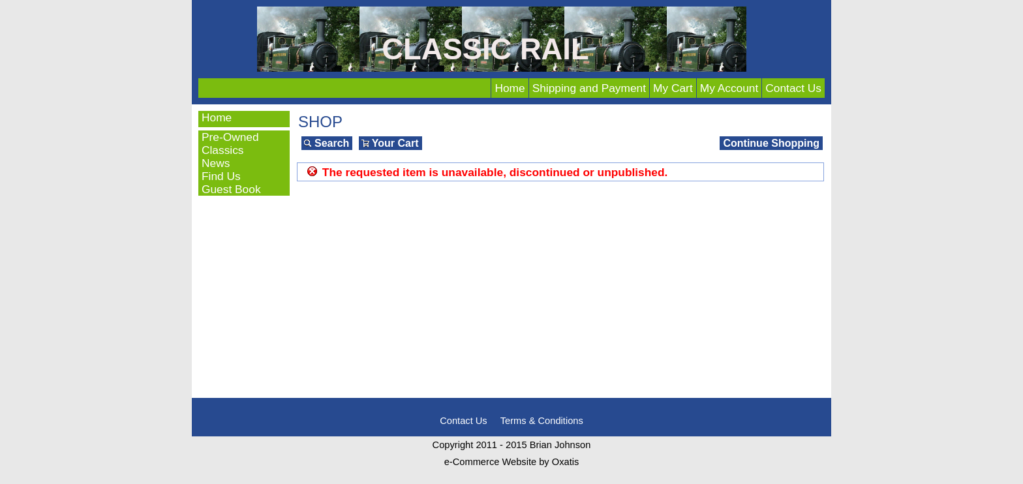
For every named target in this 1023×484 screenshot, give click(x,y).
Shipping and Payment (589, 88)
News (216, 163)
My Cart (673, 88)
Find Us (221, 176)
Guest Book (231, 189)
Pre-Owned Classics (230, 143)
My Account (729, 88)
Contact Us (793, 88)
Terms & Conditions (541, 421)
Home (510, 88)
